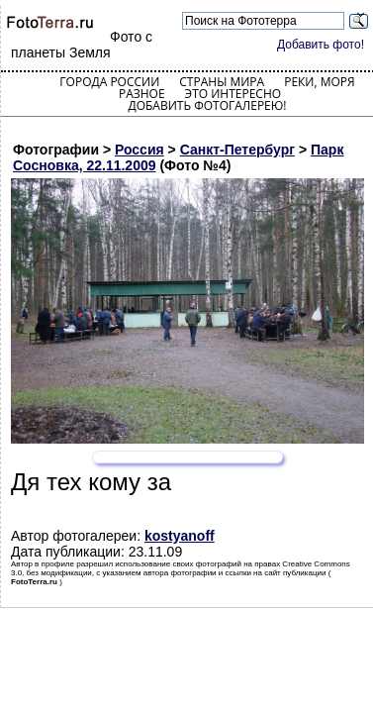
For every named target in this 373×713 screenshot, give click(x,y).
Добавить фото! (320, 44)
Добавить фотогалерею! (207, 105)
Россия (139, 149)
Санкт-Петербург (237, 149)
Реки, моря (319, 81)
